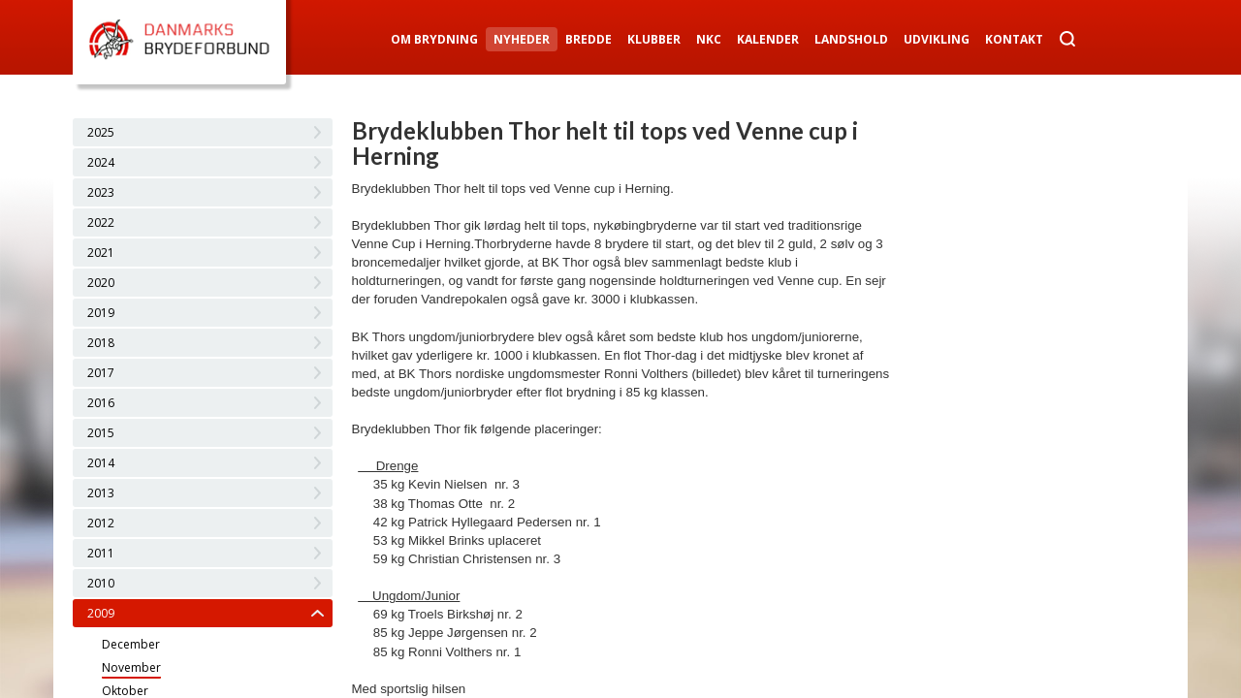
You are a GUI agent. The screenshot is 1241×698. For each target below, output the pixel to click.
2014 (100, 463)
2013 (100, 493)
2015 (100, 433)
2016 (100, 403)
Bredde (588, 39)
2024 (100, 162)
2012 (100, 523)
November (131, 667)
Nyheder (521, 39)
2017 (100, 373)
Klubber (654, 39)
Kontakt (1014, 39)
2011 (100, 553)
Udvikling (937, 39)
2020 (100, 282)
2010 (100, 583)
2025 (100, 132)
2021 (100, 252)
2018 (100, 342)
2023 (100, 192)
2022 (100, 222)
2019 (100, 312)
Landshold (851, 39)
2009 (100, 613)
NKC (708, 39)
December (131, 644)
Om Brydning (434, 39)
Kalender (768, 39)
